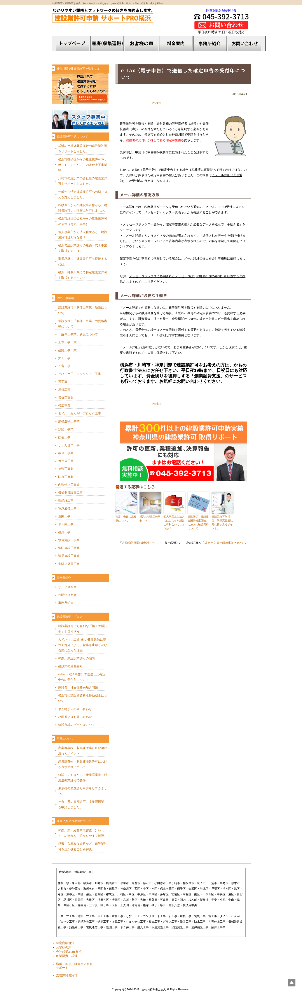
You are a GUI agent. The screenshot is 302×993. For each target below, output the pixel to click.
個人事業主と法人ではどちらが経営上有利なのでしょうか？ (174, 522)
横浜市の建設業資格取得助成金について (82, 698)
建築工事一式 (67, 350)
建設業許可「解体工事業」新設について (82, 310)
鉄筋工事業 (65, 429)
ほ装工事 (64, 437)
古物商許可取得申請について (142, 543)
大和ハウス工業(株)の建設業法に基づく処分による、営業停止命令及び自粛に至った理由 (82, 645)
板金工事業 (65, 453)
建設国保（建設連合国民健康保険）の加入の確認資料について (198, 522)
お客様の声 (141, 42)
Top (291, 982)
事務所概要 (212, 47)
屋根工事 (64, 389)
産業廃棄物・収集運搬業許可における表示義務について (82, 764)
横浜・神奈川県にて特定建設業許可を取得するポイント (82, 274)
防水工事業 (65, 477)
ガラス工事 (65, 461)
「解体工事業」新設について (78, 334)
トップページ (69, 42)
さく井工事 (65, 524)
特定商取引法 (65, 943)
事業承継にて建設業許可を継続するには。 (82, 261)
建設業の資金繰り (70, 666)
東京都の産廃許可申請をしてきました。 (82, 790)
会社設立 (107, 49)
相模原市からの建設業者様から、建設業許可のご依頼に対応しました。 (82, 207)
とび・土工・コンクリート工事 (79, 374)
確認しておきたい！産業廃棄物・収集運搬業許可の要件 (82, 777)
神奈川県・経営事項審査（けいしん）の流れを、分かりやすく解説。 (82, 833)
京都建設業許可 (66, 975)
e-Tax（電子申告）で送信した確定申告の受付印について (81, 676)
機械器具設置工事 (70, 492)
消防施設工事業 (69, 548)
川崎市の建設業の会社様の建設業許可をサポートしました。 (82, 180)
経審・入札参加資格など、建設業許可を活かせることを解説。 (82, 846)
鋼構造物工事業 (69, 421)
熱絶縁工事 (65, 500)
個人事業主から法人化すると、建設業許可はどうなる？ (82, 234)
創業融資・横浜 (66, 956)
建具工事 (64, 532)
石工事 (62, 381)
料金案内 (176, 47)
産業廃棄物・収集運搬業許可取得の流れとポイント (82, 750)
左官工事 (64, 366)
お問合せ (247, 47)
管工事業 (64, 405)
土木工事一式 (67, 342)
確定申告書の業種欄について (125, 518)
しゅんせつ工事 (69, 445)
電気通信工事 (67, 508)
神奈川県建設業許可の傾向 (76, 658)
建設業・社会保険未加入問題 (78, 687)
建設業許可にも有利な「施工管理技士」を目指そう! (82, 628)
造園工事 (64, 516)
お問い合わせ (67, 595)
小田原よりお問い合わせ (75, 717)
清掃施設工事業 (69, 555)
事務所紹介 (65, 603)
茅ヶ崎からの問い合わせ (75, 709)
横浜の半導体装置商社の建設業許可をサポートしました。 (82, 148)
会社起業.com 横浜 (69, 951)
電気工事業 (65, 397)
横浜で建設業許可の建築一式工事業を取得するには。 (82, 248)
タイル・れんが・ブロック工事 (79, 413)
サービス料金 (67, 587)
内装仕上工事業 (69, 484)
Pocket (156, 103)
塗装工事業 (65, 468)
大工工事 (64, 358)
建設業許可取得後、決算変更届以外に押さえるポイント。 (222, 522)
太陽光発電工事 (69, 564)
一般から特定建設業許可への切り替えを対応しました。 (82, 194)
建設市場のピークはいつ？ (76, 724)
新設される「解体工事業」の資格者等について (82, 323)
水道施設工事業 (69, 540)
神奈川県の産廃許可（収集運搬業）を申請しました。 (82, 804)
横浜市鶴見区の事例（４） (150, 518)
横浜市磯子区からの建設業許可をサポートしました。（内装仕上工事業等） (82, 165)
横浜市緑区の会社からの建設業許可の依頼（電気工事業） (82, 221)
